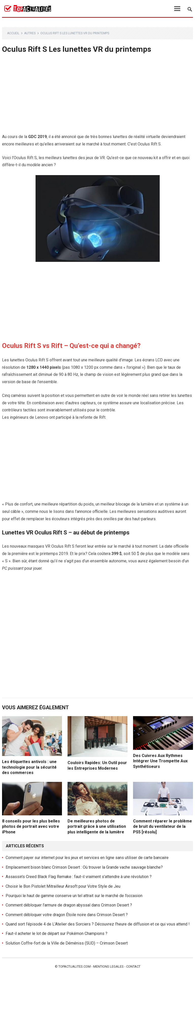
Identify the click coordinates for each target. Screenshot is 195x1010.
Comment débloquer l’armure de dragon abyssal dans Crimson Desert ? (69, 905)
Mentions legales (108, 966)
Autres (30, 33)
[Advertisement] (97, 95)
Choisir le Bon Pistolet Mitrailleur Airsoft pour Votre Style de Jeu (63, 886)
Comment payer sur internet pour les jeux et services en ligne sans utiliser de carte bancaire (87, 857)
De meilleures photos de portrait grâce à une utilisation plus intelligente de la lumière (97, 826)
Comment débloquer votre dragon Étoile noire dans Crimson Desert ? (67, 914)
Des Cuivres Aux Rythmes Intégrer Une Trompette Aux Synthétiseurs (160, 761)
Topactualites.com (74, 966)
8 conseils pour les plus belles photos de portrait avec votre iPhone (31, 826)
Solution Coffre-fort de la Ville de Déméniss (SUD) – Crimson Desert (67, 943)
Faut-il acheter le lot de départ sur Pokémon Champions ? (56, 933)
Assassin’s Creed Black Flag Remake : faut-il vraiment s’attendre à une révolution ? (79, 876)
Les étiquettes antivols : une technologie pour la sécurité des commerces (29, 767)
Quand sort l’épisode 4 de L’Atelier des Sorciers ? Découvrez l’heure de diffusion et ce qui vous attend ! (98, 924)
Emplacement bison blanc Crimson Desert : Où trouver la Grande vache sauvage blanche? (84, 867)
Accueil (13, 33)
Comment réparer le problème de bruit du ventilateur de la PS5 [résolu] (162, 826)
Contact (133, 966)
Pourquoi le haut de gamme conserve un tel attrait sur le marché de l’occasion (74, 895)
